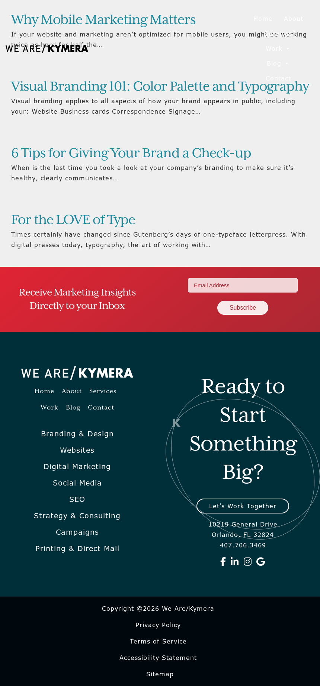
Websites (77, 450)
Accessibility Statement (158, 658)
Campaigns (77, 532)
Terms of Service (158, 641)
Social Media (77, 483)
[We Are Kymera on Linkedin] (235, 561)
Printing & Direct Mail (77, 548)
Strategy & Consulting (77, 516)
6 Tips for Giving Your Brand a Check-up (131, 153)
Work (278, 48)
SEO (77, 499)
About (293, 19)
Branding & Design (77, 434)
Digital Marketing (77, 466)
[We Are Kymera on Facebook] (223, 561)
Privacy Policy (158, 625)
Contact (278, 78)
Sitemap (160, 674)
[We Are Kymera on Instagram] (248, 561)
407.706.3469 (243, 545)
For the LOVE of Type (73, 220)
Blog (278, 63)
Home (263, 19)
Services (278, 33)
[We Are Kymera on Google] (260, 561)
